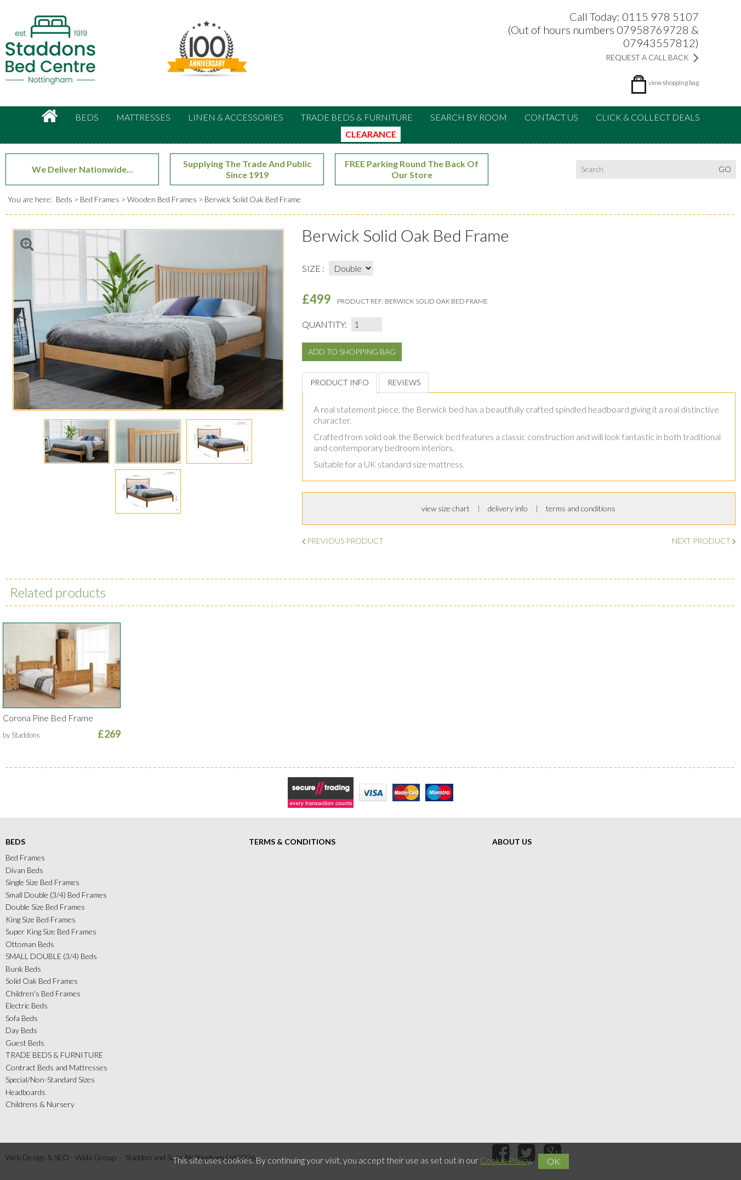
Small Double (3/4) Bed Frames (56, 894)
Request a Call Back (652, 57)
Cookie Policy (505, 1160)
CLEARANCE (370, 134)
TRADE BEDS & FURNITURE (357, 117)
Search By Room (468, 117)
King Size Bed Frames (40, 919)
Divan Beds (24, 870)
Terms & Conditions (292, 841)
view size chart (445, 508)
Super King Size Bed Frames (50, 931)
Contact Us (551, 117)
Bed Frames (99, 199)
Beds (87, 117)
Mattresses (143, 117)
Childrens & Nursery (40, 1104)
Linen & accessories (235, 117)
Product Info (339, 382)
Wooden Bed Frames (162, 199)
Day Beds (21, 1030)
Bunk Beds (23, 968)
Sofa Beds (21, 1018)
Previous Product (343, 540)
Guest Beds (24, 1042)
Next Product (704, 540)
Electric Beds (26, 1005)
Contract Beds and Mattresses (56, 1067)
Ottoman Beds (29, 944)
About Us (512, 841)
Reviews (403, 382)
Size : (313, 268)
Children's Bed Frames (43, 993)
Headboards (25, 1092)
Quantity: (324, 324)
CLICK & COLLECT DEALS (648, 117)
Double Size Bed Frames (45, 906)
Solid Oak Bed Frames (41, 980)
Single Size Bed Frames (42, 882)
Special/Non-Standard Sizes (50, 1079)
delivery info (508, 508)
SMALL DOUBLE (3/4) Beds (51, 956)
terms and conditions (580, 508)
